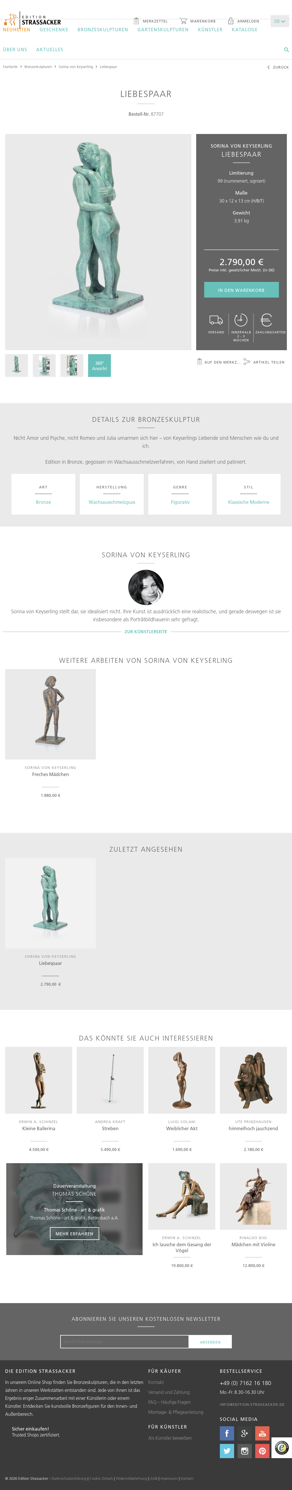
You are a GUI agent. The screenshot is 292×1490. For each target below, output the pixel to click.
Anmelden (243, 21)
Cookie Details (101, 1478)
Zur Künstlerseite (146, 631)
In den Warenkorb (241, 290)
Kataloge (245, 29)
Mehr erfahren (75, 1234)
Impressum (169, 1478)
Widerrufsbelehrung (131, 1478)
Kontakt (156, 1382)
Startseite (10, 66)
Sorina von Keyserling (76, 66)
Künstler (210, 29)
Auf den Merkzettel (219, 362)
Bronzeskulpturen (103, 29)
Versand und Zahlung (169, 1392)
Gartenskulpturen (163, 29)
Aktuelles (49, 49)
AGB (153, 1478)
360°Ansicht (99, 365)
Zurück (278, 68)
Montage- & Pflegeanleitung (175, 1412)
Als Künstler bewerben (170, 1438)
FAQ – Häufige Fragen (169, 1402)
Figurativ (180, 502)
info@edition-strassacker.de (252, 1404)
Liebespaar (108, 66)
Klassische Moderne (248, 502)
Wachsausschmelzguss (112, 502)
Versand (216, 323)
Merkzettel (150, 21)
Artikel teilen (264, 362)
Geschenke (54, 29)
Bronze (43, 502)
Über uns (15, 49)
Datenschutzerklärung (69, 1478)
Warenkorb (197, 21)
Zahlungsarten (271, 323)
